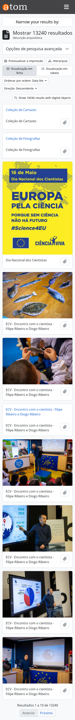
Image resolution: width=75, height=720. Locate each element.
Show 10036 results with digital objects (42, 98)
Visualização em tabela (54, 71)
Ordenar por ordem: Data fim (24, 81)
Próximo (46, 713)
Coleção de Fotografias (23, 138)
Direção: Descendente (19, 88)
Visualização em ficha (19, 71)
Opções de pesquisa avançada (34, 48)
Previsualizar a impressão (23, 61)
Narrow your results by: (37, 22)
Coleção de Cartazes (21, 110)
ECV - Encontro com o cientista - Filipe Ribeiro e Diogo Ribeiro (34, 411)
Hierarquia (57, 61)
